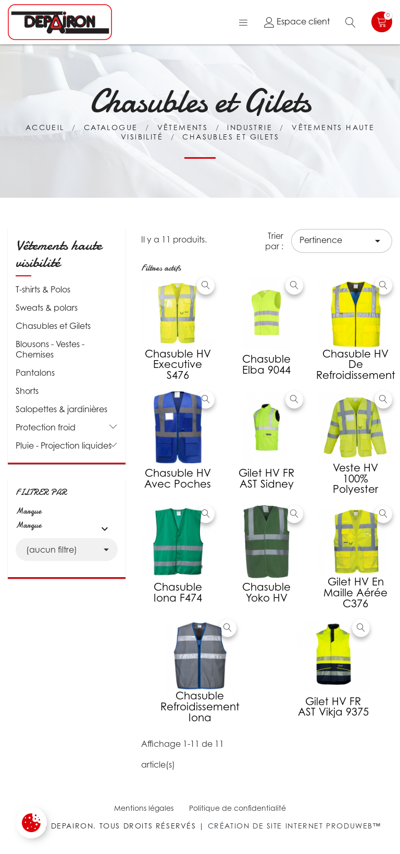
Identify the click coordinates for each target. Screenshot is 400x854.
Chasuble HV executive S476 (178, 364)
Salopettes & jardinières (61, 409)
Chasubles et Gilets (53, 326)
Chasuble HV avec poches (177, 478)
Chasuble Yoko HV (266, 592)
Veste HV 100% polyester (355, 478)
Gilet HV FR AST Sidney (266, 478)
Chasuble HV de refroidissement (355, 364)
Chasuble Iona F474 (178, 592)
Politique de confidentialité (237, 808)
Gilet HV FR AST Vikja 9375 (333, 707)
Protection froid (46, 427)
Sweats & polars (47, 307)
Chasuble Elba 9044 (266, 364)
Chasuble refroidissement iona (200, 706)
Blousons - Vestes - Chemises (50, 349)
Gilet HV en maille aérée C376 (355, 592)
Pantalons (35, 372)
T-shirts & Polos (43, 289)
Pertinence (341, 241)
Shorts (27, 391)
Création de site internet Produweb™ (294, 825)
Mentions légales (143, 808)
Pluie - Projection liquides (63, 445)
